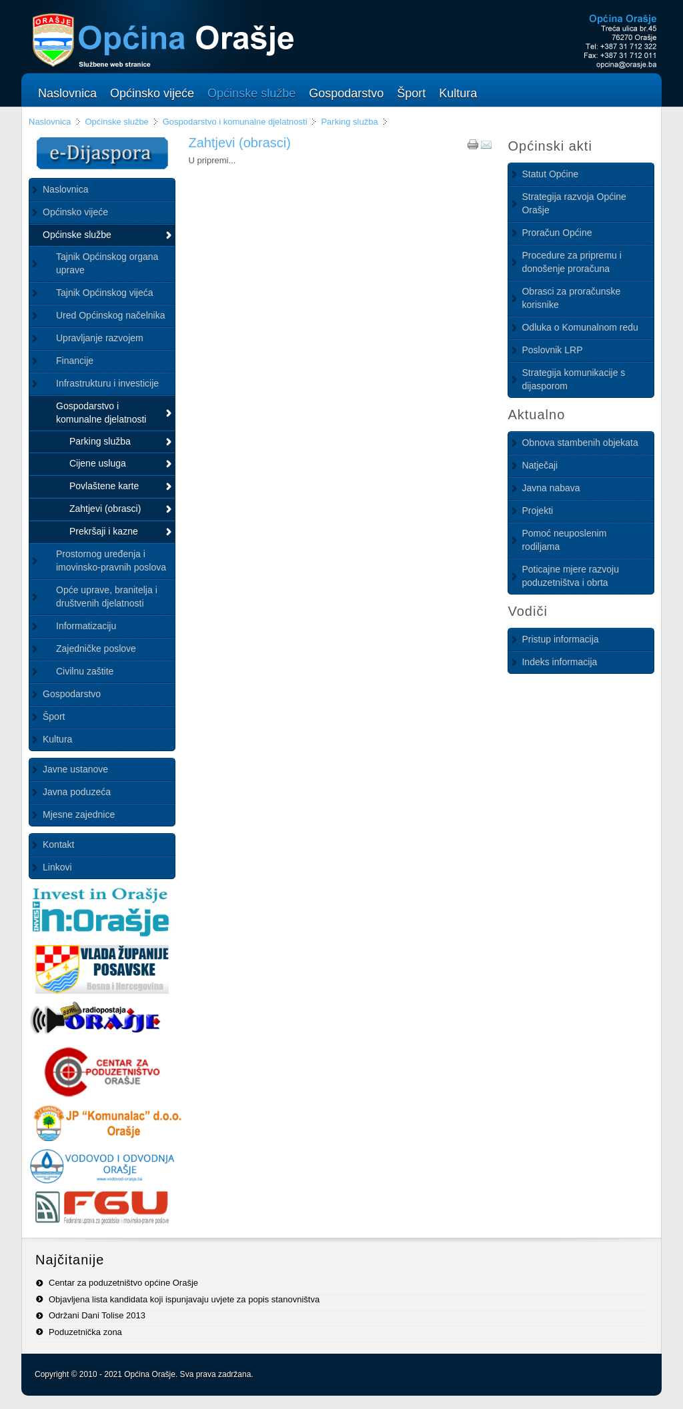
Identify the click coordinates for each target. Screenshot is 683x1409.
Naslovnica (50, 122)
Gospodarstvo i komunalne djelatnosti (235, 122)
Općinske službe (116, 122)
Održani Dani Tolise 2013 (97, 1315)
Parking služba (349, 122)
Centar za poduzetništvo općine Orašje (123, 1283)
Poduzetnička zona (85, 1332)
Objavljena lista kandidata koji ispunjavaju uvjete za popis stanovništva (184, 1299)
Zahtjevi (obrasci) (239, 142)
